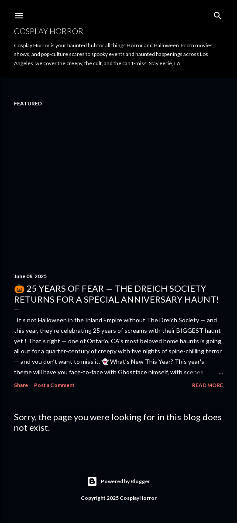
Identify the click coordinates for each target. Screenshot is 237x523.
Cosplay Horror (48, 31)
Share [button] (21, 385)
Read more (207, 385)
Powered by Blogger (118, 481)
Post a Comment (54, 385)
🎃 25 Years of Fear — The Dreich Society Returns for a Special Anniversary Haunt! (116, 293)
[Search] (218, 13)
